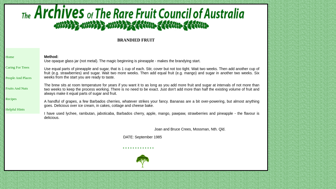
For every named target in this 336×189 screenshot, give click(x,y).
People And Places (19, 78)
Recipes (11, 99)
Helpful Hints (15, 109)
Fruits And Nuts (17, 88)
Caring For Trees (17, 67)
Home (10, 57)
